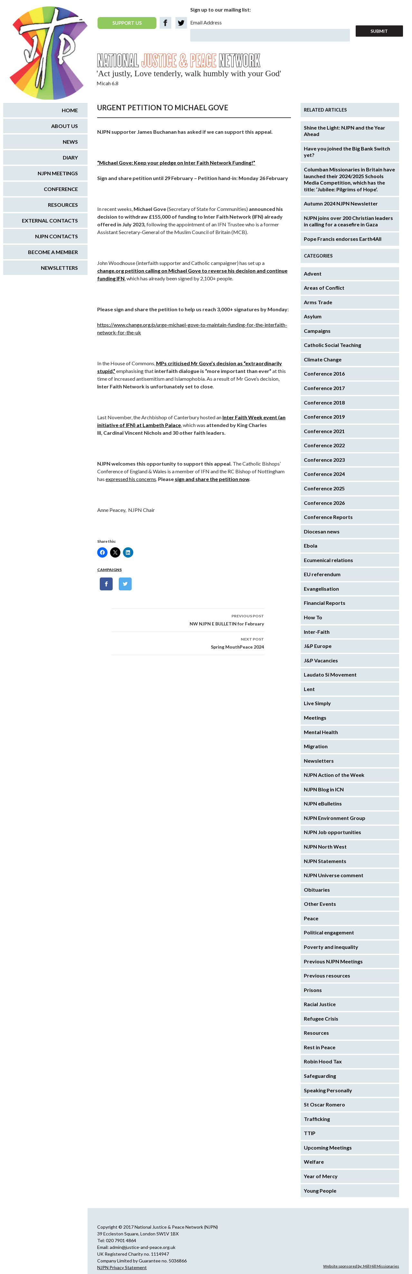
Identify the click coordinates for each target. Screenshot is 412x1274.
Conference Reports (328, 517)
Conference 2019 (324, 417)
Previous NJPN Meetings (333, 961)
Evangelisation (321, 589)
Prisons (313, 990)
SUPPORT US (127, 23)
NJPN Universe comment (333, 875)
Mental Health (321, 732)
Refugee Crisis (321, 1018)
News (70, 142)
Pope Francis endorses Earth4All (342, 239)
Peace (311, 918)
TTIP (309, 1133)
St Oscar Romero (324, 1104)
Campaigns (109, 569)
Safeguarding (320, 1076)
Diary (70, 157)
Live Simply (317, 703)
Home (70, 110)
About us (64, 126)
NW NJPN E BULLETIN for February (187, 619)
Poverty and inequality (331, 947)
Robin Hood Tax (323, 1061)
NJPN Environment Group (334, 818)
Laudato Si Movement (330, 674)
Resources (316, 1033)
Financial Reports (324, 603)
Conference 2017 (324, 388)
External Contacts (50, 220)
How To (313, 617)
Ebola (310, 545)
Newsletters (319, 761)
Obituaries (317, 890)
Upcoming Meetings (328, 1147)
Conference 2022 (324, 445)
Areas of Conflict (324, 288)
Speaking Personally (328, 1090)
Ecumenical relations (328, 560)
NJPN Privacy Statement (122, 1267)
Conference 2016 (324, 373)
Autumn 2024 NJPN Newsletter (341, 203)
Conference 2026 (324, 503)
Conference (61, 189)
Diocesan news (322, 531)
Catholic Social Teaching (332, 345)
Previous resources (327, 975)
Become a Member (53, 252)
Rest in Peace (319, 1047)
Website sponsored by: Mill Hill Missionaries (361, 1266)
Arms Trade (318, 302)
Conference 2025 (324, 488)
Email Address (206, 22)
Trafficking (317, 1119)
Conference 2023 (324, 460)
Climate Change (323, 359)
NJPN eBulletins (323, 803)
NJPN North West (325, 846)
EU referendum (322, 574)
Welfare (314, 1162)
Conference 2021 (324, 431)
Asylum (313, 316)
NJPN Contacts (56, 236)
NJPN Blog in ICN (324, 789)
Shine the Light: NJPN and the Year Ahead (344, 130)
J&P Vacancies (321, 660)
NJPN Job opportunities (332, 832)
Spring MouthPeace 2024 (187, 642)
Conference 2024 (324, 474)
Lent (309, 689)
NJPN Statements (325, 861)
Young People (320, 1191)
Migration (316, 746)
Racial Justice (320, 1004)
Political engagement (329, 932)
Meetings (315, 717)
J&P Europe (318, 646)
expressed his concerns (131, 479)
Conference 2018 (324, 402)
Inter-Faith (317, 632)
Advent (313, 273)
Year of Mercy (321, 1176)
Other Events (320, 904)
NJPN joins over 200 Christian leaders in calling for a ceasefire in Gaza (348, 221)
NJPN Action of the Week (334, 775)
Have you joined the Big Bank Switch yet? (347, 151)
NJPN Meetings (58, 173)
